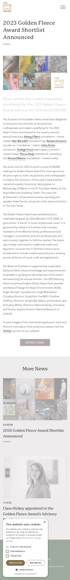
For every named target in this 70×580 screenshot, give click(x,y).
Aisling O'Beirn (32, 136)
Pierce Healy (27, 154)
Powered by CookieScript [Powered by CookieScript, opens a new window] (25, 574)
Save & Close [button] (15, 563)
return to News (35, 342)
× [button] (44, 522)
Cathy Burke (48, 145)
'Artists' (7, 331)
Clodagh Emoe (25, 149)
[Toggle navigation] (63, 9)
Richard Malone (17, 158)
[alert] (25, 548)
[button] (25, 570)
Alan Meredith (20, 141)
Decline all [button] (36, 563)
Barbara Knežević (57, 141)
